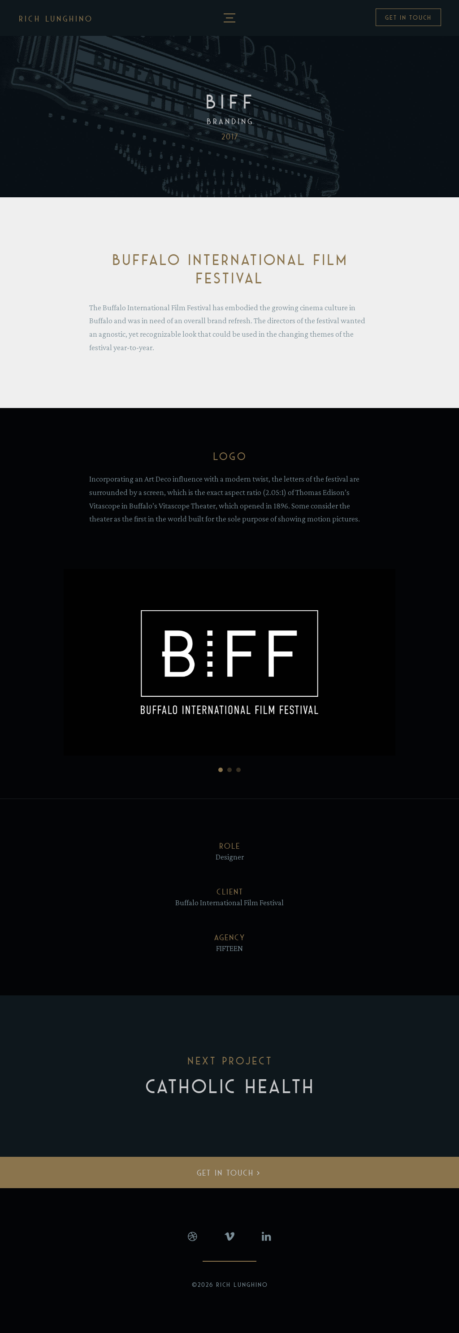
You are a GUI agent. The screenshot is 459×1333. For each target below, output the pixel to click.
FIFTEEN (229, 948)
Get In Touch (408, 17)
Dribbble (192, 1237)
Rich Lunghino (56, 18)
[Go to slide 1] (220, 770)
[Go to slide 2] (229, 770)
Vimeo (229, 1237)
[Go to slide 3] (238, 770)
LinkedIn (266, 1237)
